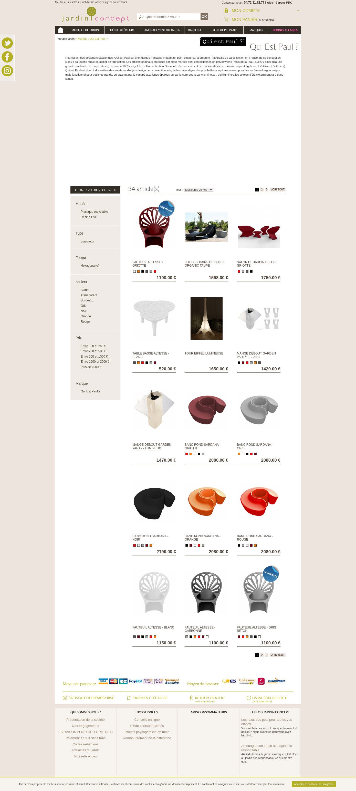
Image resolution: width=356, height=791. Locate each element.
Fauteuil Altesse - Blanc (153, 627)
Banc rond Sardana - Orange (203, 537)
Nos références (85, 756)
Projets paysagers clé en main (147, 732)
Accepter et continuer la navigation (313, 784)
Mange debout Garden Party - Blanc (256, 355)
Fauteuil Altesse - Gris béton (256, 629)
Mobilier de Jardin (85, 30)
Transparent (89, 295)
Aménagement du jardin (162, 30)
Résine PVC (89, 217)
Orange (86, 316)
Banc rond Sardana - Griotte (203, 446)
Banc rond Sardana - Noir (150, 537)
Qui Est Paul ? (90, 391)
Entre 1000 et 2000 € (95, 361)
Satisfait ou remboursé (91, 698)
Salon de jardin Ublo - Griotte (256, 263)
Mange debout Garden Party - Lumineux (151, 446)
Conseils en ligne (147, 720)
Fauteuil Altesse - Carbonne (200, 629)
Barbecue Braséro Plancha (195, 31)
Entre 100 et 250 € (93, 346)
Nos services (147, 712)
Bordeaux (87, 300)
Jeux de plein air (225, 30)
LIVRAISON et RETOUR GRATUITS (85, 732)
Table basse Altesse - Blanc (150, 355)
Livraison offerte (269, 699)
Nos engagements (85, 726)
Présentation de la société (85, 720)
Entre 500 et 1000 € (94, 356)
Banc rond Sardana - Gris (255, 446)
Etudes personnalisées (147, 726)
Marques (256, 30)
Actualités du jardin (85, 750)
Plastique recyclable (94, 212)
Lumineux (87, 241)
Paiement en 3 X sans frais (85, 738)
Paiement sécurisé (149, 698)
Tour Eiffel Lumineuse (204, 353)
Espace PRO (284, 2)
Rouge (85, 321)
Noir (83, 311)
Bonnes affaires (285, 30)
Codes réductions (85, 744)
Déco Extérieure (122, 30)
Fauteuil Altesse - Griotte (147, 263)
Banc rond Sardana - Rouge (255, 537)
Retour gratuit (210, 699)
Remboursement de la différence (147, 738)
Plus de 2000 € (91, 367)
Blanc (84, 290)
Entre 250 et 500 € (93, 351)
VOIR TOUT (278, 189)
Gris (83, 306)
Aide (270, 2)
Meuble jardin (60, 30)
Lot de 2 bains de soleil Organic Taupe (205, 263)
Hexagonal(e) (90, 265)
